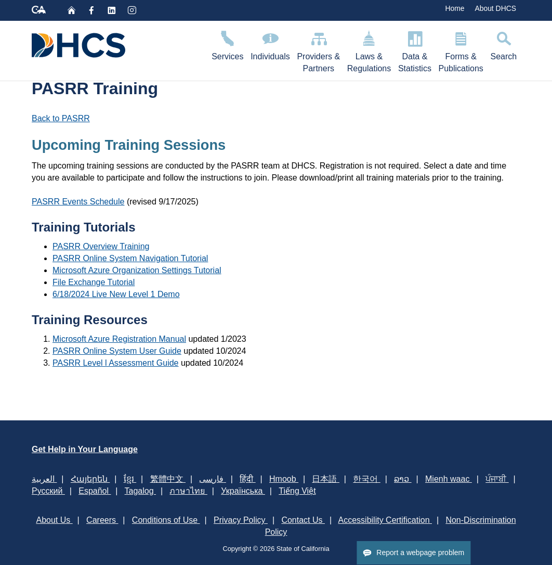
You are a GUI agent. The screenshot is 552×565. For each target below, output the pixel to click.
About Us (54, 520)
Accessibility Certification (385, 520)
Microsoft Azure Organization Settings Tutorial (136, 270)
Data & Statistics (415, 50)
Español (94, 490)
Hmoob (283, 478)
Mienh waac (448, 478)
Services (227, 44)
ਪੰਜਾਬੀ (496, 478)
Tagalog (140, 490)
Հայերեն (90, 478)
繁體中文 (168, 478)
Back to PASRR (61, 118)
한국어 (366, 478)
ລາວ (402, 478)
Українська (243, 490)
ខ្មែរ (130, 478)
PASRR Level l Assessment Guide (115, 362)
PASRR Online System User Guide (116, 350)
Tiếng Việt (297, 490)
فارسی (212, 478)
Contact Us (303, 520)
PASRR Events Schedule (78, 201)
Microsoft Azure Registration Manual (119, 339)
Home (454, 8)
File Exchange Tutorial (93, 282)
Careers (102, 520)
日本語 (325, 478)
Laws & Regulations (369, 50)
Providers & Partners (319, 50)
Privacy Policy (241, 520)
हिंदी (247, 478)
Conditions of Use (166, 520)
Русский (48, 490)
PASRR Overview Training (100, 246)
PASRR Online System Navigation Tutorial (130, 258)
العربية (44, 478)
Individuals (270, 44)
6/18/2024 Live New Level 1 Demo (116, 294)
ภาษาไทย (188, 490)
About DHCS (495, 8)
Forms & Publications (461, 50)
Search (503, 44)
